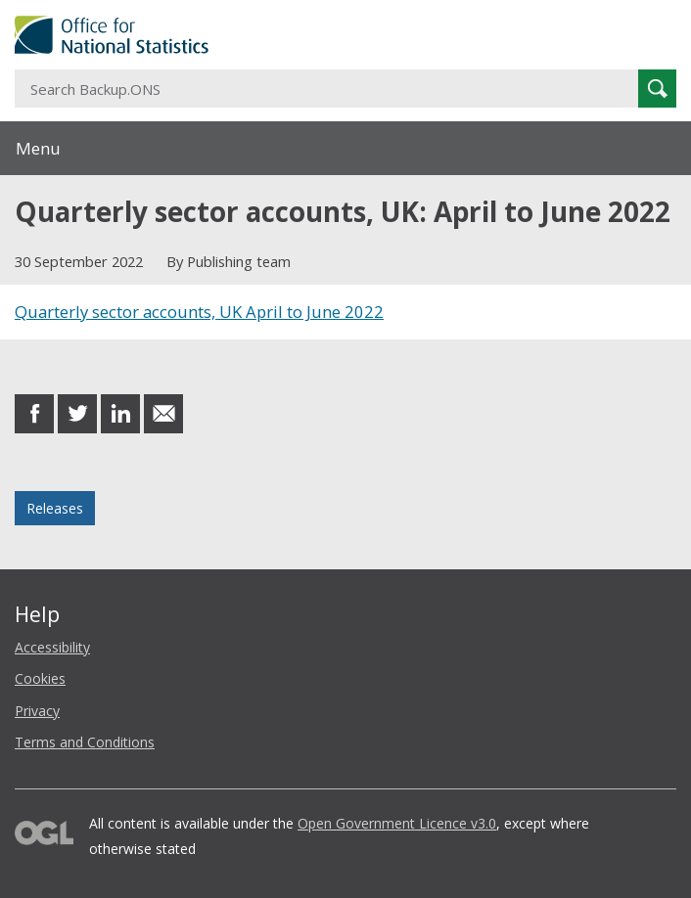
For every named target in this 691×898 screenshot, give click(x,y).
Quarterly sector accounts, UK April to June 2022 (199, 311)
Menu (38, 148)
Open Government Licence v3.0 (397, 823)
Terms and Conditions (85, 742)
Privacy (37, 710)
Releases (54, 508)
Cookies (40, 678)
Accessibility (52, 647)
